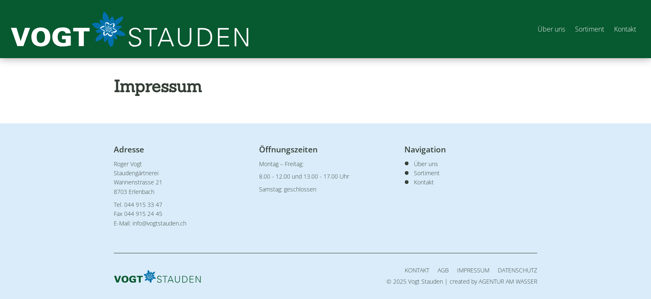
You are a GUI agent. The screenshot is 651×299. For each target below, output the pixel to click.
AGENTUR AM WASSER (508, 281)
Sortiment (587, 29)
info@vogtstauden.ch (159, 223)
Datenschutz (517, 270)
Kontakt (623, 29)
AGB (443, 270)
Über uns (549, 29)
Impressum (473, 270)
